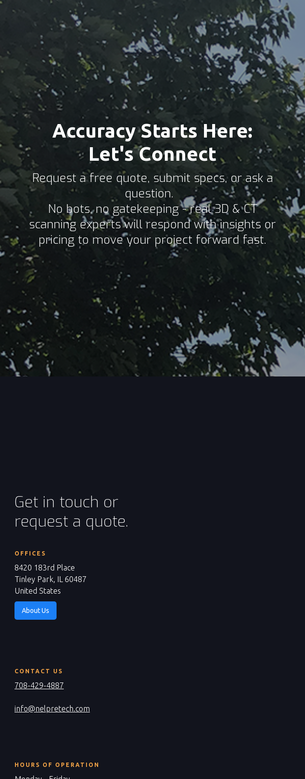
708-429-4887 (39, 685)
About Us (35, 610)
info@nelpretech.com (52, 708)
